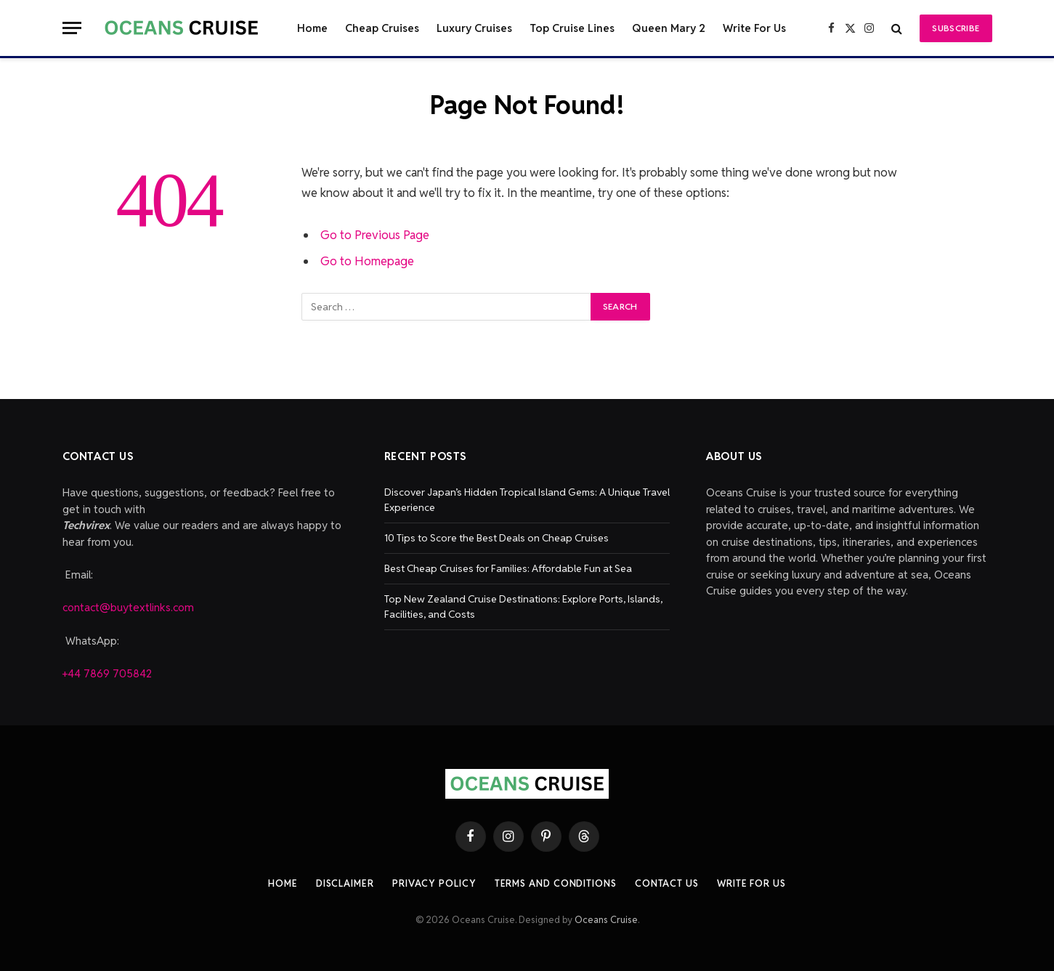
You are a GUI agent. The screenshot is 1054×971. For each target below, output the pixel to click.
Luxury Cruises (474, 28)
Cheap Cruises (382, 28)
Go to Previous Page (374, 235)
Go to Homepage (367, 261)
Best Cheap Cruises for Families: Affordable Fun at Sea (508, 568)
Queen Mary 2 (668, 28)
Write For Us (754, 28)
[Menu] (71, 28)
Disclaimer (345, 883)
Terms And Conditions (556, 883)
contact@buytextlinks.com (128, 607)
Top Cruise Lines (572, 28)
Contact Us (667, 883)
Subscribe (955, 28)
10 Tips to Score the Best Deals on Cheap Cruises (496, 537)
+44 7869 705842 (107, 673)
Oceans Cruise (606, 920)
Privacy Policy (434, 883)
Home (312, 28)
